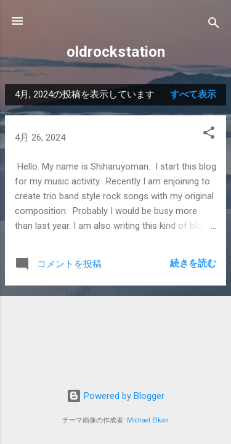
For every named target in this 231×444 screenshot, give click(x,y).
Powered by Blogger (115, 395)
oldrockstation (116, 51)
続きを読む (193, 263)
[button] (208, 134)
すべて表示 (193, 94)
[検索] (213, 25)
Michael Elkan (148, 420)
